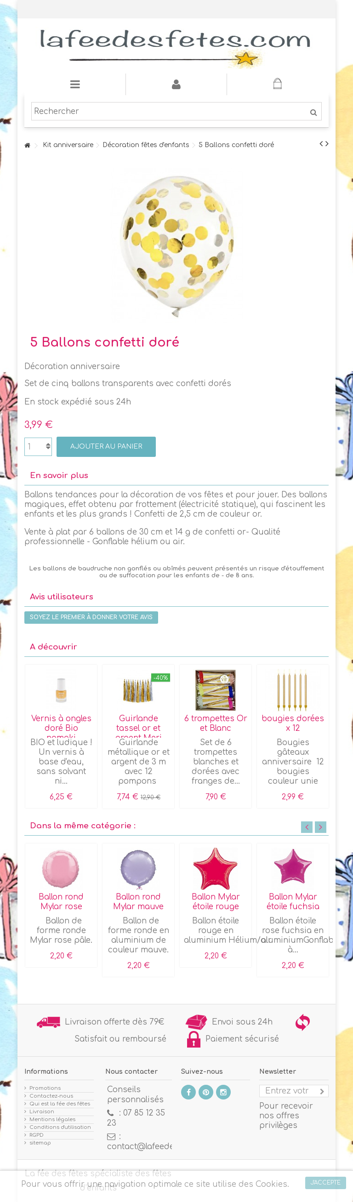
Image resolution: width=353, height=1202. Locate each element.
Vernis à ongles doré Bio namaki (61, 728)
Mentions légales (52, 1119)
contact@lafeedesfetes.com (162, 1146)
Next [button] (320, 827)
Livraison (41, 1112)
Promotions (45, 1088)
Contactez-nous (51, 1096)
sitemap (40, 1143)
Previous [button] (307, 827)
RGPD (36, 1135)
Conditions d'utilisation (60, 1127)
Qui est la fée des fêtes (59, 1104)
